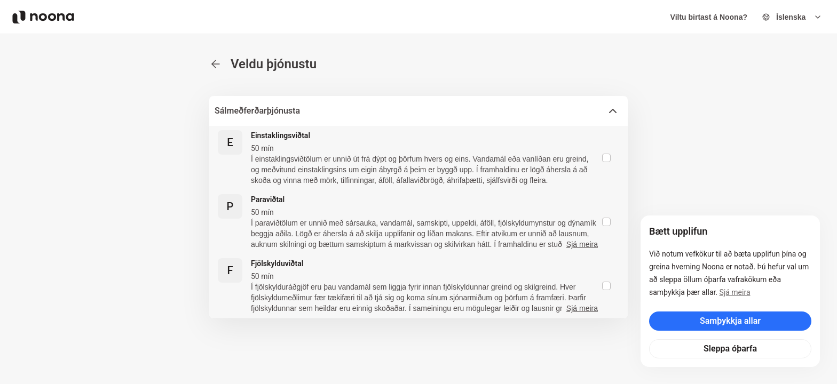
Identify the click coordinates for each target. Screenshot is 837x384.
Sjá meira (735, 292)
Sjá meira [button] (582, 244)
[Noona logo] (43, 17)
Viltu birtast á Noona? (708, 17)
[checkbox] (606, 158)
